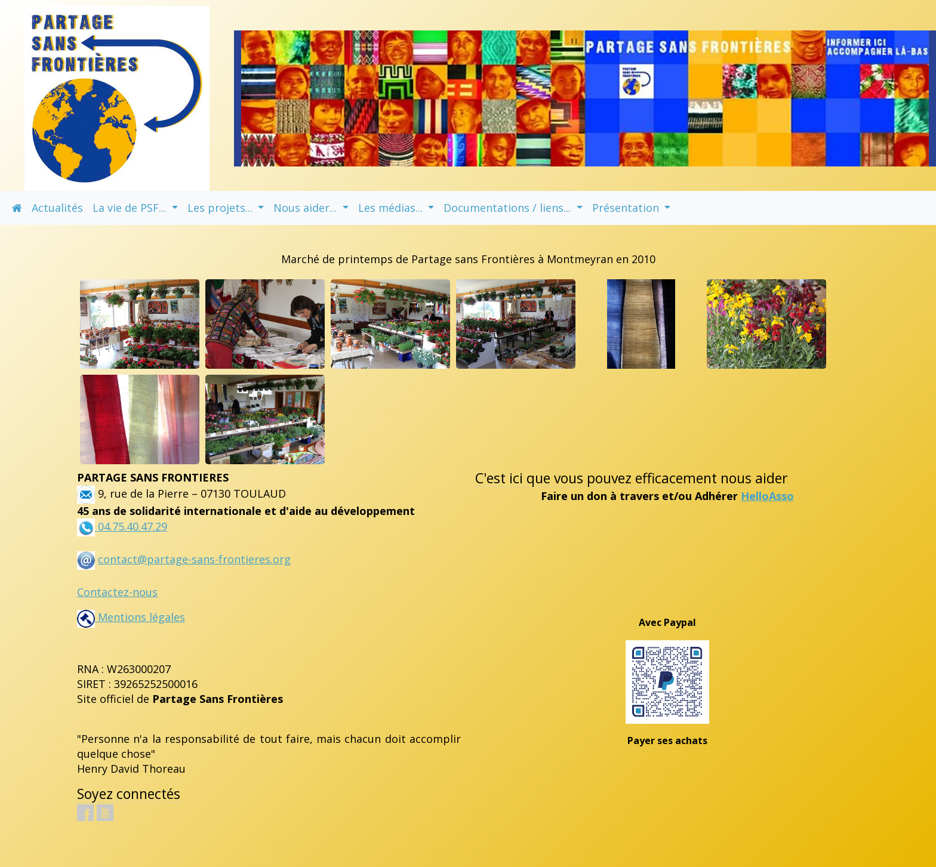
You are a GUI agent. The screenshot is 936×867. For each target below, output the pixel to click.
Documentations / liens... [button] (509, 207)
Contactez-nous (117, 592)
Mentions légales (131, 617)
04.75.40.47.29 (131, 526)
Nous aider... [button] (306, 207)
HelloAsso (767, 496)
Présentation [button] (627, 207)
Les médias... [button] (392, 207)
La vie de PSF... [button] (131, 207)
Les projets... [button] (221, 207)
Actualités (57, 207)
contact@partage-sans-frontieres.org (194, 559)
